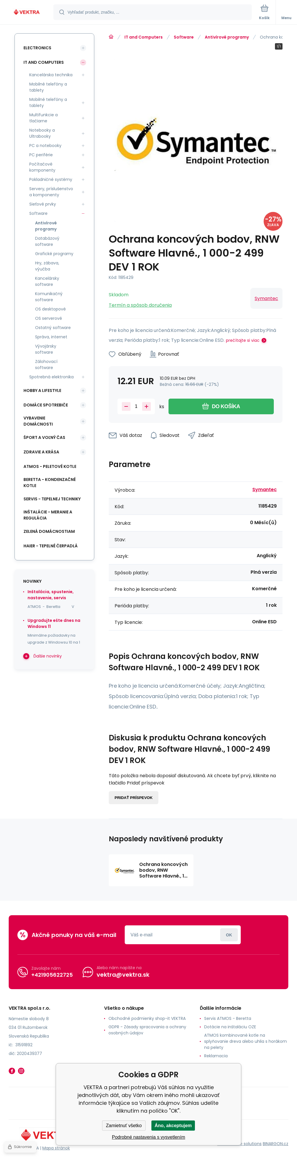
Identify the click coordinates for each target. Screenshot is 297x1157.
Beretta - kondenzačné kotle (49, 482)
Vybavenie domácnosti (38, 421)
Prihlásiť (229, 934)
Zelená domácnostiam (49, 531)
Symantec (266, 298)
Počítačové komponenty (42, 167)
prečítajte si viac (243, 340)
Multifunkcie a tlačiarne (43, 118)
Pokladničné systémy (50, 179)
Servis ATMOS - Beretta (227, 1018)
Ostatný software (53, 327)
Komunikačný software (49, 297)
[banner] (27, 12)
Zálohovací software (46, 364)
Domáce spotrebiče (45, 405)
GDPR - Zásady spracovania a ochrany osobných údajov (147, 1030)
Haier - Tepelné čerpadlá (50, 546)
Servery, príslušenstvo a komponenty (51, 192)
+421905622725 (52, 974)
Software (184, 37)
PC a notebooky (45, 145)
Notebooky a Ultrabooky (42, 133)
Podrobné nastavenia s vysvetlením (148, 1137)
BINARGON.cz (275, 1144)
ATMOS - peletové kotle (49, 466)
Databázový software (47, 241)
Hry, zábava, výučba (47, 266)
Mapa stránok (56, 1148)
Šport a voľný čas (44, 437)
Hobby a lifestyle (42, 390)
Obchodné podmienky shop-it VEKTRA (147, 1018)
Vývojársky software (45, 349)
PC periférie (41, 155)
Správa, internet (51, 337)
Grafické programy (54, 254)
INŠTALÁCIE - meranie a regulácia (47, 515)
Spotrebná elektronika (51, 377)
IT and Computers (143, 37)
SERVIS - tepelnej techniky (52, 499)
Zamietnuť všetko (124, 1125)
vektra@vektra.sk (123, 975)
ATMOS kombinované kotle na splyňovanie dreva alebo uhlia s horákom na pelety (245, 1041)
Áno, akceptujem (173, 1125)
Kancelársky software (47, 281)
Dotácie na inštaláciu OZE (230, 1027)
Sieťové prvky (42, 204)
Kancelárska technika (51, 75)
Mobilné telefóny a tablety (48, 87)
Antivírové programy (227, 37)
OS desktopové (50, 309)
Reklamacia (216, 1056)
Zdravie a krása (41, 452)
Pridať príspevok (134, 797)
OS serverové (48, 318)
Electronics (37, 48)
